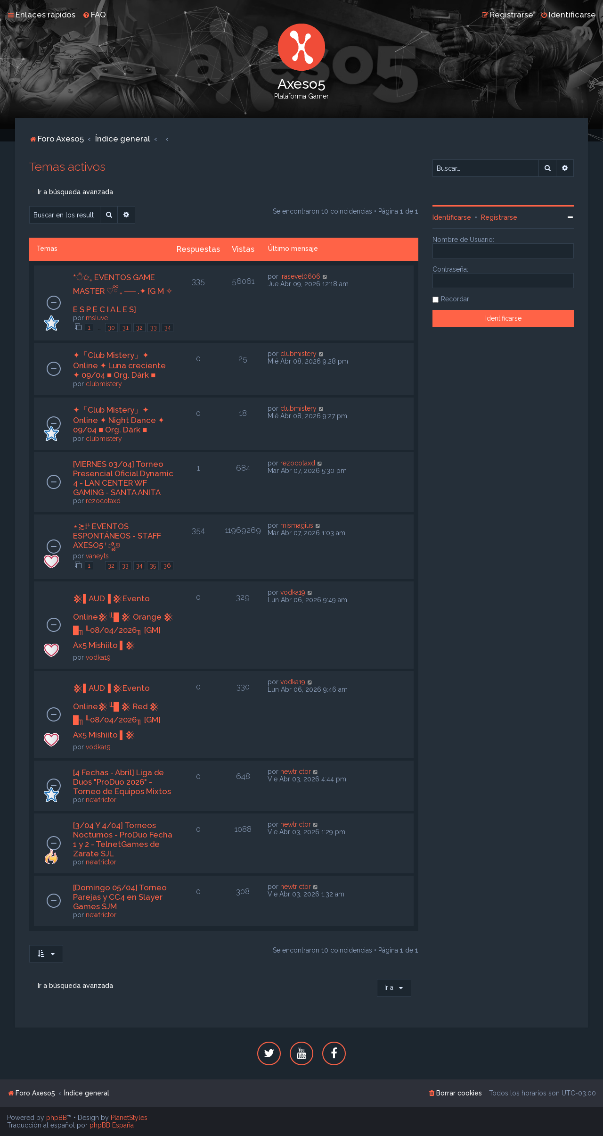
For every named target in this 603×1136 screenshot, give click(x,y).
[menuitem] (94, 14)
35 (153, 565)
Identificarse (451, 217)
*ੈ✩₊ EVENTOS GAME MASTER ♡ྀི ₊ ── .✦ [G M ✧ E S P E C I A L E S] (122, 293)
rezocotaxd (103, 501)
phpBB (56, 1117)
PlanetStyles (129, 1117)
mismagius (296, 525)
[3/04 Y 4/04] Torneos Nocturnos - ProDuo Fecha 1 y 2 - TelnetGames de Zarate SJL (122, 839)
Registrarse (499, 217)
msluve (97, 318)
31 (125, 327)
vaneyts (97, 556)
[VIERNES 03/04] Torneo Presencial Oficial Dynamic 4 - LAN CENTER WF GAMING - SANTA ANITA (123, 478)
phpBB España (112, 1125)
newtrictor (101, 800)
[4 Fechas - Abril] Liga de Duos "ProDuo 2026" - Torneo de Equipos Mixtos (122, 782)
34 (167, 327)
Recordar (455, 299)
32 (139, 327)
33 (153, 327)
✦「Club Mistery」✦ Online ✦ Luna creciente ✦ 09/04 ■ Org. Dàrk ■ (119, 365)
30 (111, 327)
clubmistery (104, 384)
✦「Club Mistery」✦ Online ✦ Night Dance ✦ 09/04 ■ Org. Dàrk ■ (118, 419)
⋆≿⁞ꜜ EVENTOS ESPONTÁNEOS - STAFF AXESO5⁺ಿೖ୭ (117, 536)
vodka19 (98, 657)
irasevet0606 (300, 276)
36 (167, 565)
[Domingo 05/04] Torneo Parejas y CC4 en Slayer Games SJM (120, 897)
